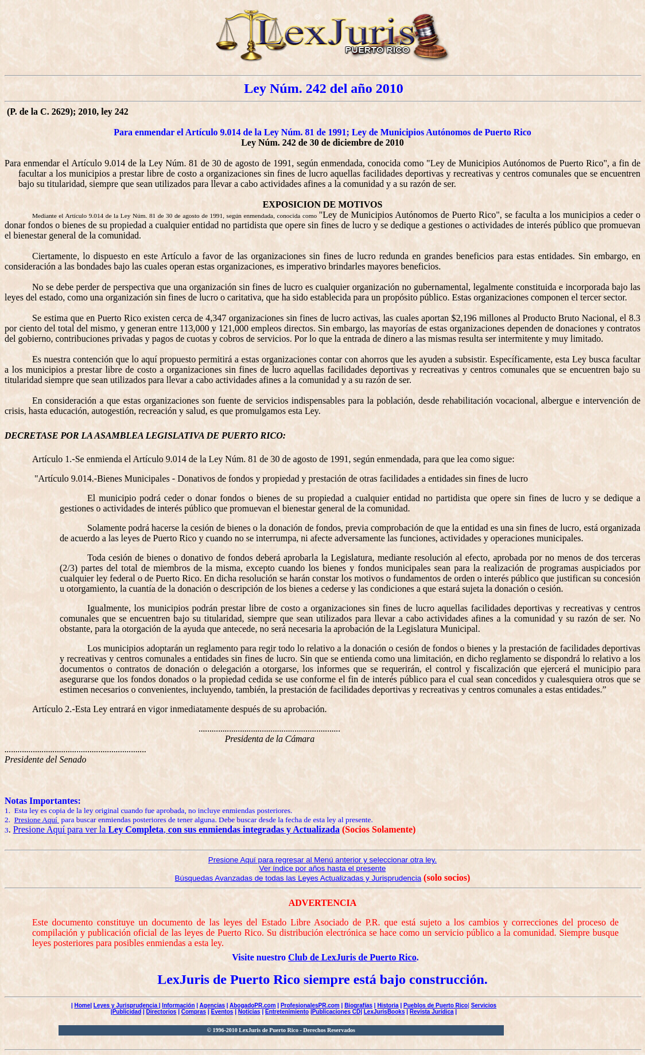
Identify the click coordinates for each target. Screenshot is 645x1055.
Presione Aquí (37, 819)
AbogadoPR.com (253, 1005)
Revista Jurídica (432, 1012)
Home (82, 1005)
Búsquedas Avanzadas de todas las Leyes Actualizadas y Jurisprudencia (298, 878)
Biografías (358, 1005)
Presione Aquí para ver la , (176, 829)
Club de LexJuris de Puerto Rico (352, 957)
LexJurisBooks (384, 1012)
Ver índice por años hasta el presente (322, 868)
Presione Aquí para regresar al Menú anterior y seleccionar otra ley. (322, 859)
